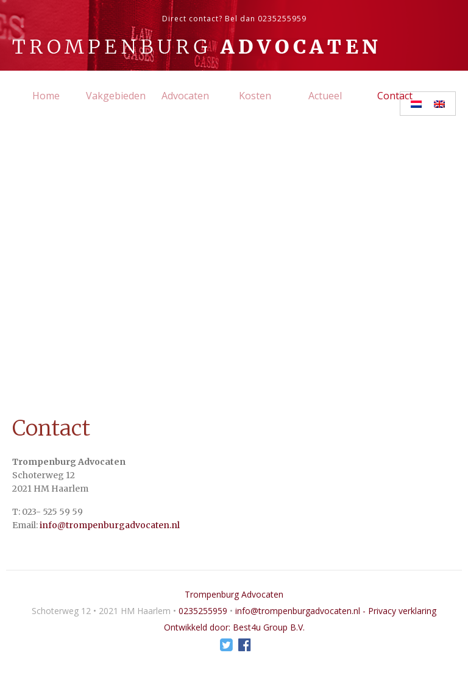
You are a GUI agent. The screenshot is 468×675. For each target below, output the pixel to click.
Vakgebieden (116, 95)
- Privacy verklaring (399, 611)
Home (46, 95)
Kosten (255, 95)
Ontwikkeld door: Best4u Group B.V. (234, 627)
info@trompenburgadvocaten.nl (110, 525)
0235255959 (282, 18)
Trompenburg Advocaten (234, 594)
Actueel (325, 95)
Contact (395, 95)
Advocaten (185, 95)
